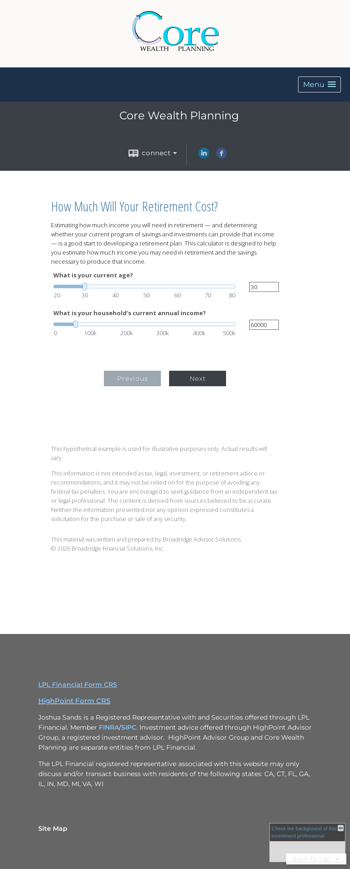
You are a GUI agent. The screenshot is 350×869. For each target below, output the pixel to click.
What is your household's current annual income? (129, 313)
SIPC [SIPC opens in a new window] (128, 727)
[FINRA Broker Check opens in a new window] (307, 842)
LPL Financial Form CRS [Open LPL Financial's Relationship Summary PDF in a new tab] (77, 684)
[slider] (144, 286)
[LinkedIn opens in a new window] (203, 156)
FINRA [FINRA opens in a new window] (109, 727)
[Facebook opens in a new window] (221, 156)
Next (198, 378)
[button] (319, 84)
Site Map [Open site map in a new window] (52, 828)
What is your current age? (93, 275)
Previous (132, 378)
